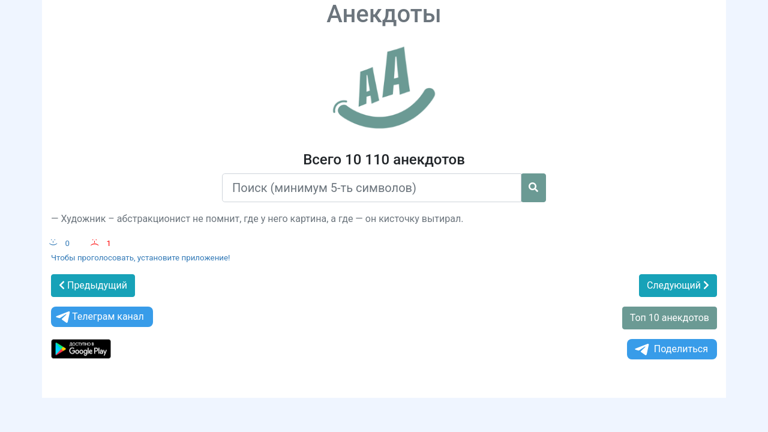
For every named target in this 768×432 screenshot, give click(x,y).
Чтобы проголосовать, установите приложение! (140, 257)
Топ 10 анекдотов (669, 317)
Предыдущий (93, 285)
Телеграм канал (99, 317)
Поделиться (670, 349)
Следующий (678, 285)
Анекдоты (384, 14)
